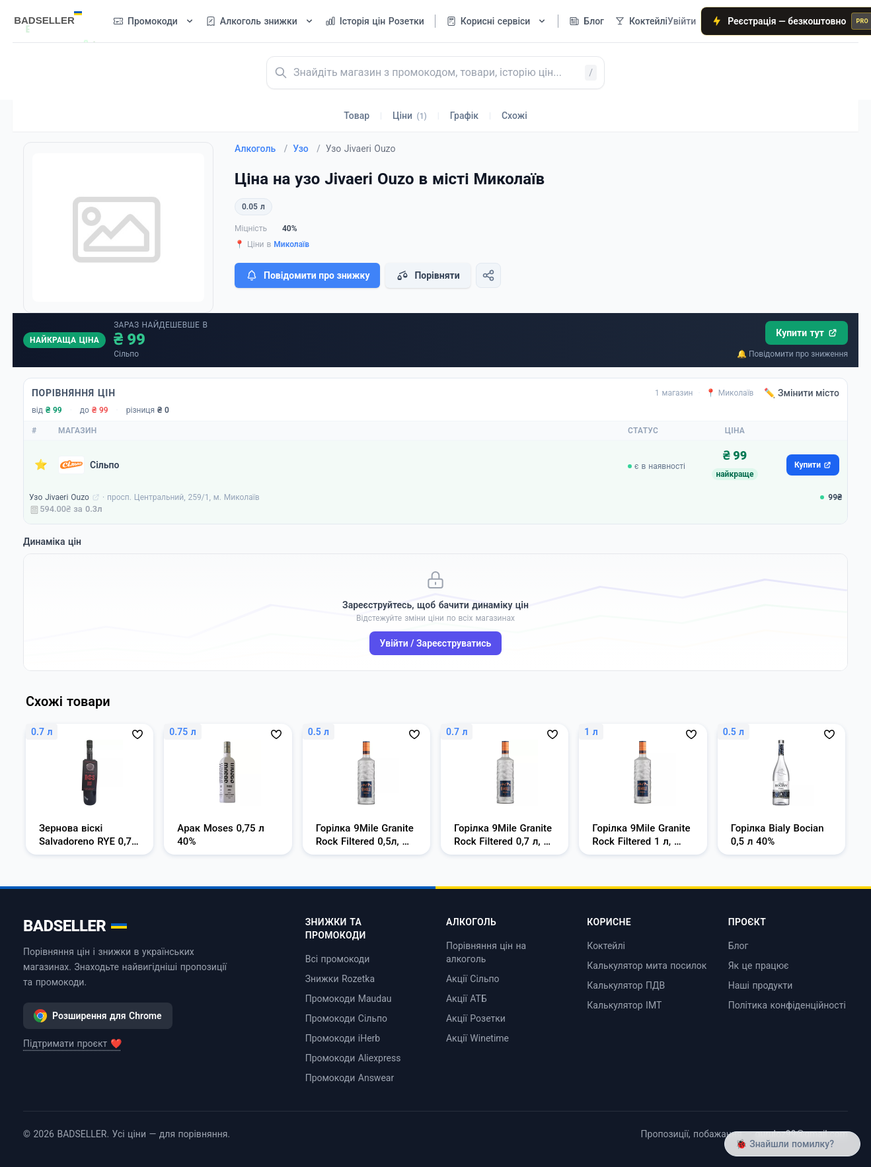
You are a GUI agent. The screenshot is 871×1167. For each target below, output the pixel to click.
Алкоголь (261, 148)
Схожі (514, 115)
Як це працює (758, 965)
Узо (307, 148)
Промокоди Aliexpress (353, 1058)
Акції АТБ (466, 998)
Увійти (681, 21)
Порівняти (427, 275)
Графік (464, 115)
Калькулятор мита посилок (646, 965)
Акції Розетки (476, 1018)
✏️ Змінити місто (801, 393)
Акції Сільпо (473, 978)
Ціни (410, 115)
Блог (738, 945)
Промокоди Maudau (348, 998)
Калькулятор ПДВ (626, 985)
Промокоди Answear (350, 1078)
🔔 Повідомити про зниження (792, 354)
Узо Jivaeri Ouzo (59, 497)
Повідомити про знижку (307, 275)
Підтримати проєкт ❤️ (72, 1043)
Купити (812, 465)
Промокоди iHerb (343, 1038)
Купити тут (806, 333)
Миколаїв (291, 244)
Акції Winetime (477, 1038)
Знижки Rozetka (340, 978)
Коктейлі (606, 945)
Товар (356, 115)
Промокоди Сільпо (346, 1018)
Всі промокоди (337, 959)
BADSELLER (75, 926)
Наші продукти (760, 985)
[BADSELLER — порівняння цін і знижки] (55, 16)
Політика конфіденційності (787, 1005)
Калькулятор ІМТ (624, 1005)
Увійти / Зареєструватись (436, 643)
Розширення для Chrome (98, 1015)
